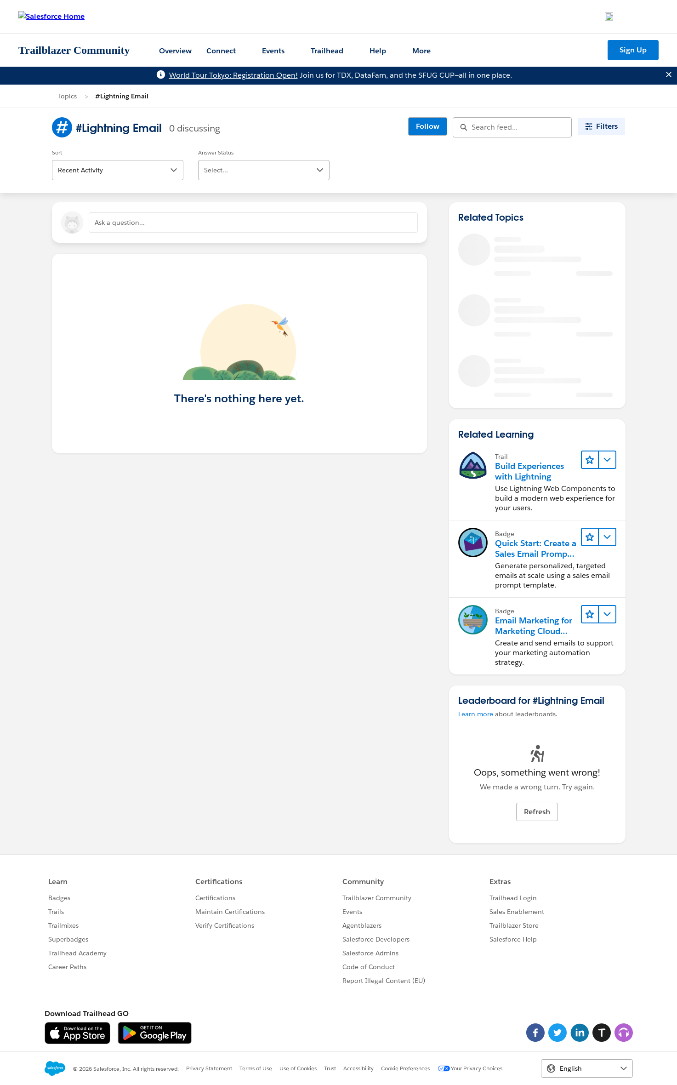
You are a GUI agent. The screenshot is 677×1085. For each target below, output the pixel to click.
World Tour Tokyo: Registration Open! (233, 75)
